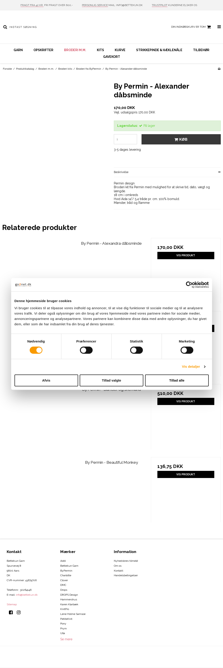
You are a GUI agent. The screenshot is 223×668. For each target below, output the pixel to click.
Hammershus (68, 599)
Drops (63, 589)
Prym (63, 628)
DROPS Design (69, 594)
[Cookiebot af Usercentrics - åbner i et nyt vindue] (189, 284)
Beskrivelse (121, 172)
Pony (63, 623)
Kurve (120, 50)
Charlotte (65, 575)
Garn (18, 50)
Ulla (62, 633)
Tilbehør (201, 50)
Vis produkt (185, 255)
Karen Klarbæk (69, 604)
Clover (64, 580)
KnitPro (64, 609)
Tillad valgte (111, 380)
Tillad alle (176, 380)
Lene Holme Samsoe (72, 614)
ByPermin (66, 570)
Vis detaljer (191, 367)
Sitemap (12, 604)
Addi (63, 560)
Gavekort (111, 56)
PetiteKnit (66, 618)
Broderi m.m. (75, 50)
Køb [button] (180, 139)
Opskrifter (43, 50)
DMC (63, 585)
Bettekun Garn (69, 565)
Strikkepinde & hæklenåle (159, 50)
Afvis (46, 380)
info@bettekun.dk (27, 594)
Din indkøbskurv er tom (191, 27)
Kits (100, 50)
